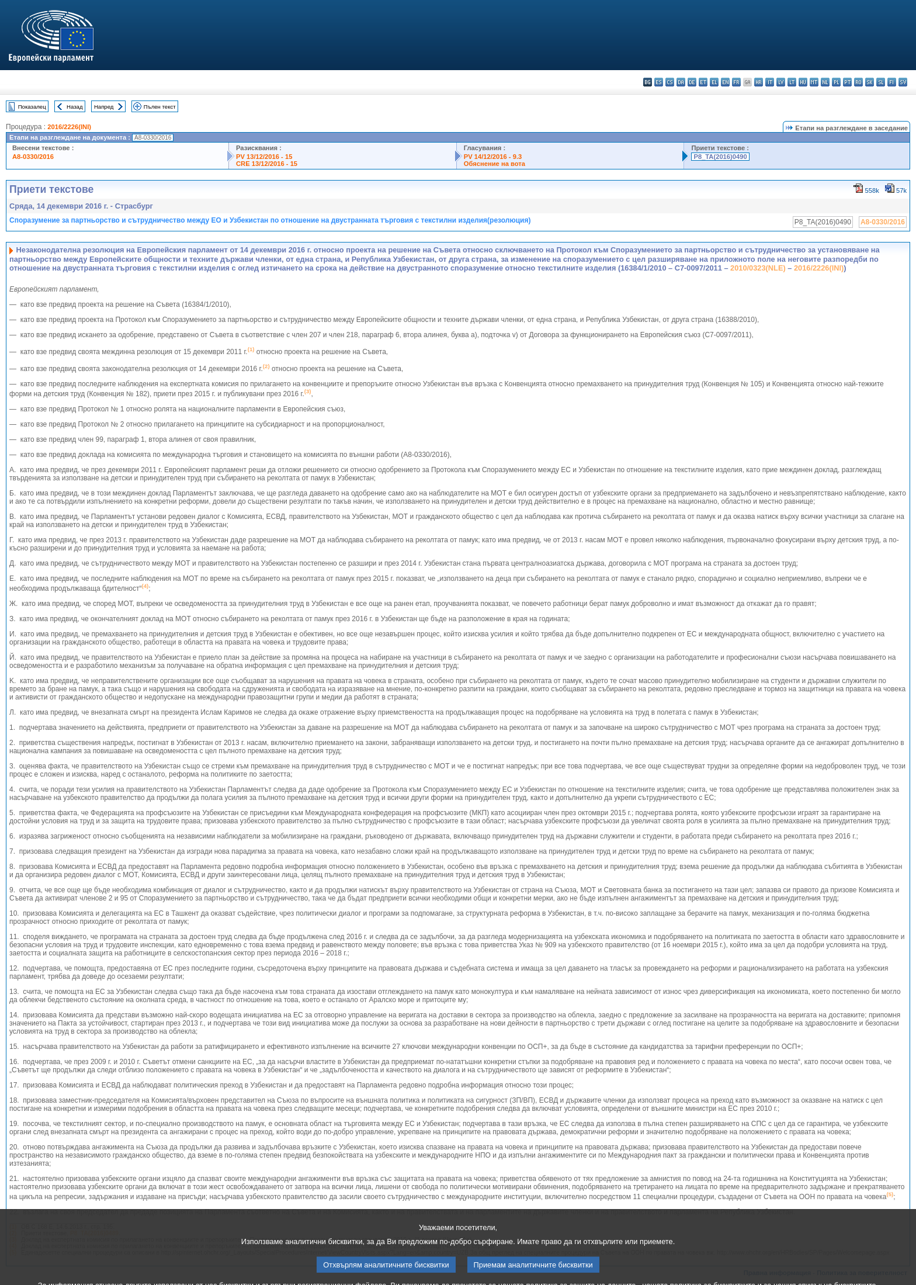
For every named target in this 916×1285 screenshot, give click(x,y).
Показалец (32, 106)
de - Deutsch (692, 82)
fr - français (736, 82)
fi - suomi (891, 82)
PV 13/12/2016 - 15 (264, 156)
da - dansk (680, 82)
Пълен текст (160, 106)
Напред (104, 106)
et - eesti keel (703, 82)
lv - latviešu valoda (780, 82)
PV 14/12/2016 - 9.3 (493, 156)
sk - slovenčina (869, 82)
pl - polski (836, 82)
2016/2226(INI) (69, 126)
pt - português (847, 82)
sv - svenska (902, 82)
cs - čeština (669, 82)
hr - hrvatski (758, 82)
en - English (725, 82)
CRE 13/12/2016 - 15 (266, 163)
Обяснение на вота (494, 163)
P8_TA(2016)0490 (720, 156)
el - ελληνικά (714, 82)
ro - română (858, 82)
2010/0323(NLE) (758, 268)
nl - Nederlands (825, 82)
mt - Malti (814, 82)
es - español (658, 82)
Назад (75, 106)
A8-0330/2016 (33, 156)
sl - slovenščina (880, 82)
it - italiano (769, 82)
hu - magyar (803, 82)
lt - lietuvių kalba (791, 82)
